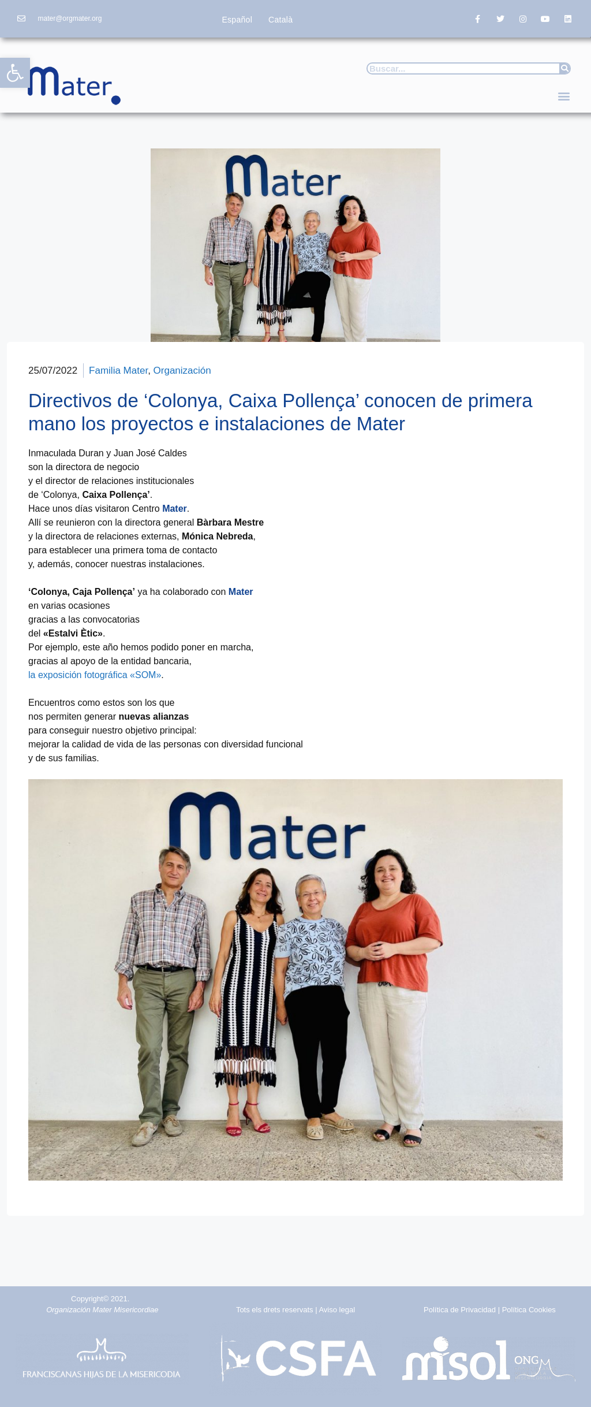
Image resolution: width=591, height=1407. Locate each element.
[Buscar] (564, 68)
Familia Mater (118, 370)
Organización (182, 370)
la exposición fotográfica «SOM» (94, 675)
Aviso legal (337, 1309)
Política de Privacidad (460, 1309)
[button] (15, 73)
